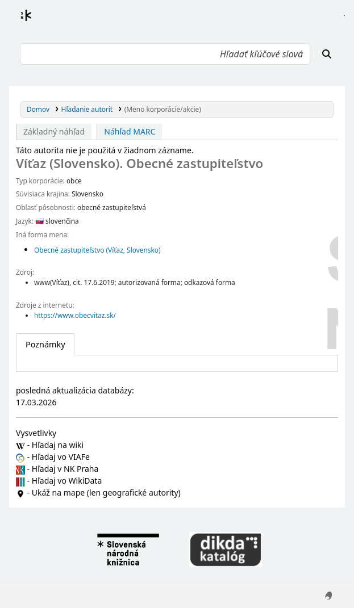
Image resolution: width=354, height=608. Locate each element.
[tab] (45, 344)
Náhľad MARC (129, 131)
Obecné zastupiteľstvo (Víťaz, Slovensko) (97, 249)
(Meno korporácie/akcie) (162, 109)
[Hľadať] (327, 54)
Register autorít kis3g (36, 22)
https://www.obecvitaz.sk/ (75, 315)
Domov (38, 109)
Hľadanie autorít (87, 109)
